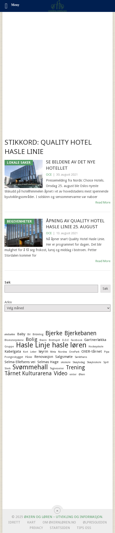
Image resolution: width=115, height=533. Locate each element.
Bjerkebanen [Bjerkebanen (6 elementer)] (80, 333)
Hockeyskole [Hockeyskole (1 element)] (96, 346)
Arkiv (8, 302)
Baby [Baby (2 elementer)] (21, 334)
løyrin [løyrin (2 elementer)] (43, 351)
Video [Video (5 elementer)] (60, 373)
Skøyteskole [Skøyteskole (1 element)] (94, 362)
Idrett (14, 522)
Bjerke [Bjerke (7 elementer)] (53, 333)
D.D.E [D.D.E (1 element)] (65, 340)
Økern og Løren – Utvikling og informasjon (63, 517)
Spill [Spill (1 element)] (106, 362)
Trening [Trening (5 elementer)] (75, 367)
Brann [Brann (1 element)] (43, 340)
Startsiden (60, 528)
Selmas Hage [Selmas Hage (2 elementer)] (48, 362)
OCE (49, 174)
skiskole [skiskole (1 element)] (65, 362)
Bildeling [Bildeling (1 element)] (38, 334)
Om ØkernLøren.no (59, 522)
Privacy (36, 528)
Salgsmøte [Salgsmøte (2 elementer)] (64, 357)
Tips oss (84, 528)
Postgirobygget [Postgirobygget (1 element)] (14, 357)
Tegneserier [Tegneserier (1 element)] (57, 368)
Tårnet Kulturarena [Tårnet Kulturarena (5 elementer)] (28, 373)
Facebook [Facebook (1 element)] (76, 340)
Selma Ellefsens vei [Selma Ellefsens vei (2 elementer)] (20, 362)
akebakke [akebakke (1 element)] (10, 334)
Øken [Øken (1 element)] (82, 374)
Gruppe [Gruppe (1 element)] (9, 346)
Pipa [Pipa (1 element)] (106, 351)
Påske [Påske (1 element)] (28, 357)
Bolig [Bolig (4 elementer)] (31, 339)
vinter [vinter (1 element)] (73, 374)
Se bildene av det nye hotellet (70, 165)
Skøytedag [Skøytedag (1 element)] (79, 362)
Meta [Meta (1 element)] (53, 351)
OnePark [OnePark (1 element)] (74, 351)
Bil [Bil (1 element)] (28, 334)
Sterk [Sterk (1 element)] (7, 368)
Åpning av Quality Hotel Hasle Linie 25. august (75, 223)
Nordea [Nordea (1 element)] (62, 351)
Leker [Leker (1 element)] (33, 351)
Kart (31, 522)
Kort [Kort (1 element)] (25, 351)
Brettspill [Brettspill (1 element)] (54, 340)
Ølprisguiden (95, 522)
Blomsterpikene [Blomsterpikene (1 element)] (14, 340)
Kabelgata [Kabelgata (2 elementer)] (13, 351)
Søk (7, 282)
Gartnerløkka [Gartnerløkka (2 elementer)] (95, 340)
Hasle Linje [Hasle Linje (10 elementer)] (33, 345)
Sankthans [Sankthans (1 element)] (81, 357)
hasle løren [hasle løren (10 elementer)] (69, 345)
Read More (102, 202)
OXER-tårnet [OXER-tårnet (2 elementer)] (91, 351)
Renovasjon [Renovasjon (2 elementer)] (43, 357)
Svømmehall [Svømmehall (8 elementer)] (30, 367)
